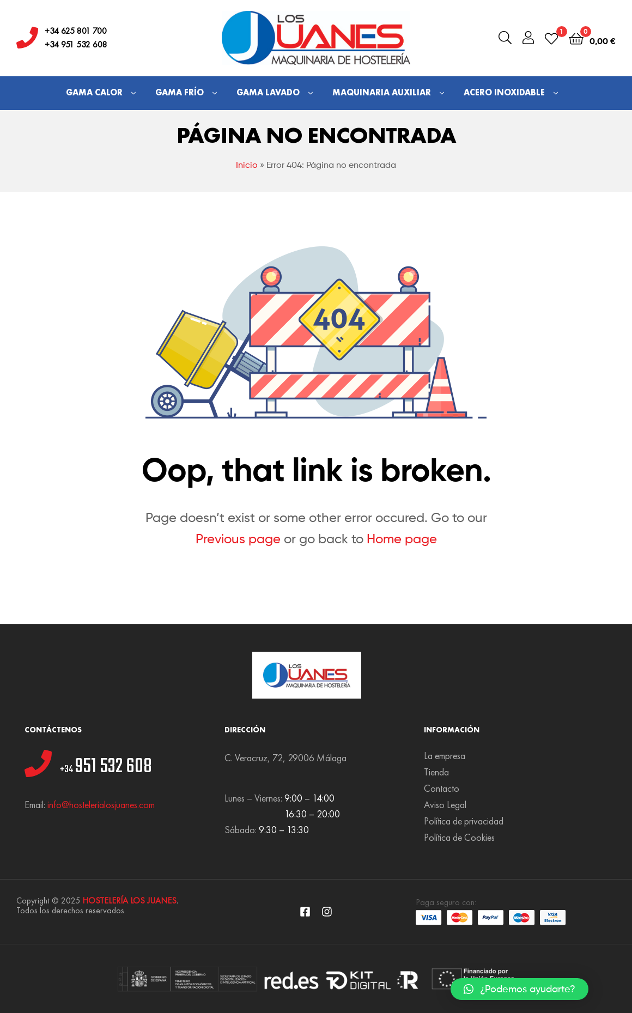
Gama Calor (94, 92)
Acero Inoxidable (504, 92)
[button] (519, 989)
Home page (402, 539)
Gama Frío (179, 92)
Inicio (247, 165)
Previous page (238, 539)
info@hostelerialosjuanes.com (101, 804)
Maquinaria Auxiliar (381, 92)
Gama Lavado (268, 92)
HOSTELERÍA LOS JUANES (129, 900)
